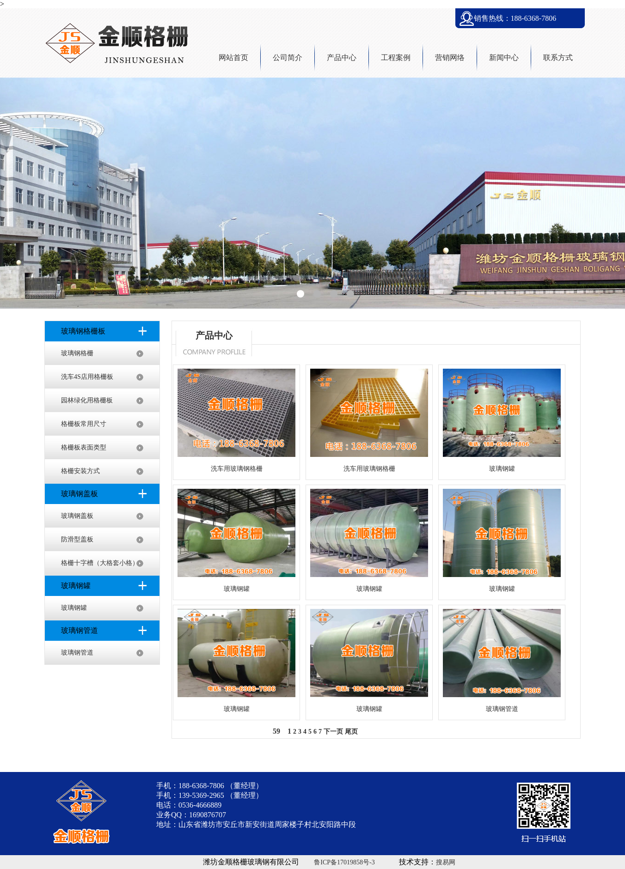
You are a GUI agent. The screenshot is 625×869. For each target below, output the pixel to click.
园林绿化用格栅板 (87, 400)
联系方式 (558, 57)
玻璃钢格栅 (77, 353)
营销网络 (450, 57)
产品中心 (341, 57)
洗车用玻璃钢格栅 (237, 468)
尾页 (351, 731)
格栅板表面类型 (83, 447)
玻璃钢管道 (77, 652)
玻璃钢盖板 (77, 515)
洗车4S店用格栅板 (87, 376)
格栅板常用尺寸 (83, 423)
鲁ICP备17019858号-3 (344, 862)
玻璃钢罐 (74, 607)
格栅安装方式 (80, 471)
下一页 (333, 731)
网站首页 (233, 57)
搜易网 (445, 862)
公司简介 (287, 57)
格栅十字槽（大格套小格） (100, 562)
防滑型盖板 (77, 539)
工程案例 (396, 57)
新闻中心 (504, 57)
